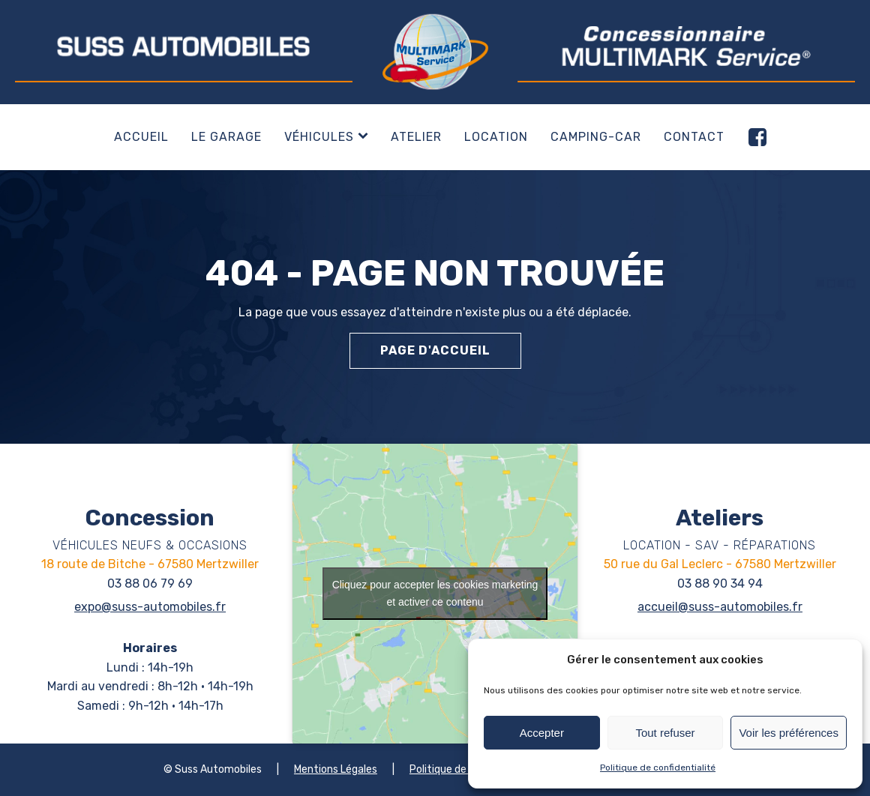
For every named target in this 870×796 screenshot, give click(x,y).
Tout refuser (664, 732)
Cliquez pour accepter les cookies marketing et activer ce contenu (435, 593)
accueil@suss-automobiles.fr (720, 607)
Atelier (416, 137)
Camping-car (595, 137)
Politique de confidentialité (658, 767)
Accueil (141, 137)
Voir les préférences (788, 732)
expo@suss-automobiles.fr (150, 607)
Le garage (226, 137)
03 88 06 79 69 (150, 583)
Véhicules (326, 137)
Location (496, 137)
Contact (694, 137)
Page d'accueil (435, 350)
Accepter (542, 732)
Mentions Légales (335, 769)
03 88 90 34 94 (720, 583)
